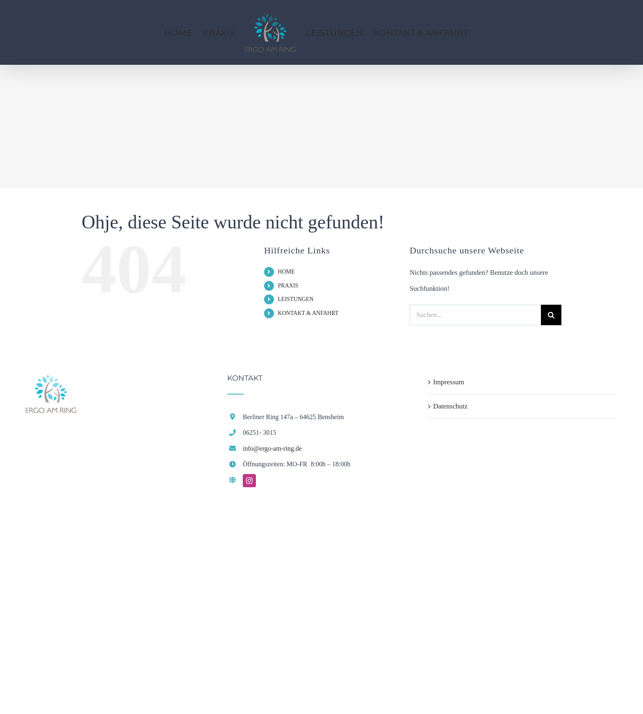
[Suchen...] (475, 315)
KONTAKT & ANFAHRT (308, 313)
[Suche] (551, 315)
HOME (286, 272)
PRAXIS (288, 286)
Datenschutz (450, 406)
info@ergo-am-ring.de (272, 448)
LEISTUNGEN (296, 299)
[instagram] (249, 480)
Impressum (448, 382)
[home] (51, 382)
